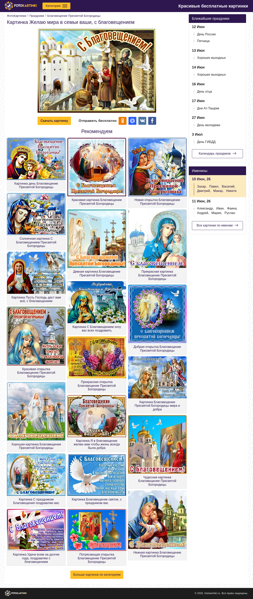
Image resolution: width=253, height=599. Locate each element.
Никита (231, 190)
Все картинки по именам (217, 225)
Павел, (214, 186)
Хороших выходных (211, 57)
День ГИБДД (206, 142)
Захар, (202, 186)
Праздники (36, 15)
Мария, (216, 213)
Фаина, (232, 208)
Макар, (218, 190)
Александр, (205, 208)
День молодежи (208, 125)
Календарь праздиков (217, 153)
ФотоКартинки (16, 15)
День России (206, 34)
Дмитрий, (204, 190)
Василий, (228, 186)
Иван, (220, 208)
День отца (204, 91)
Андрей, (203, 213)
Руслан (230, 213)
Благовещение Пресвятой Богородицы (73, 15)
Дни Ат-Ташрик (208, 108)
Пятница (203, 41)
